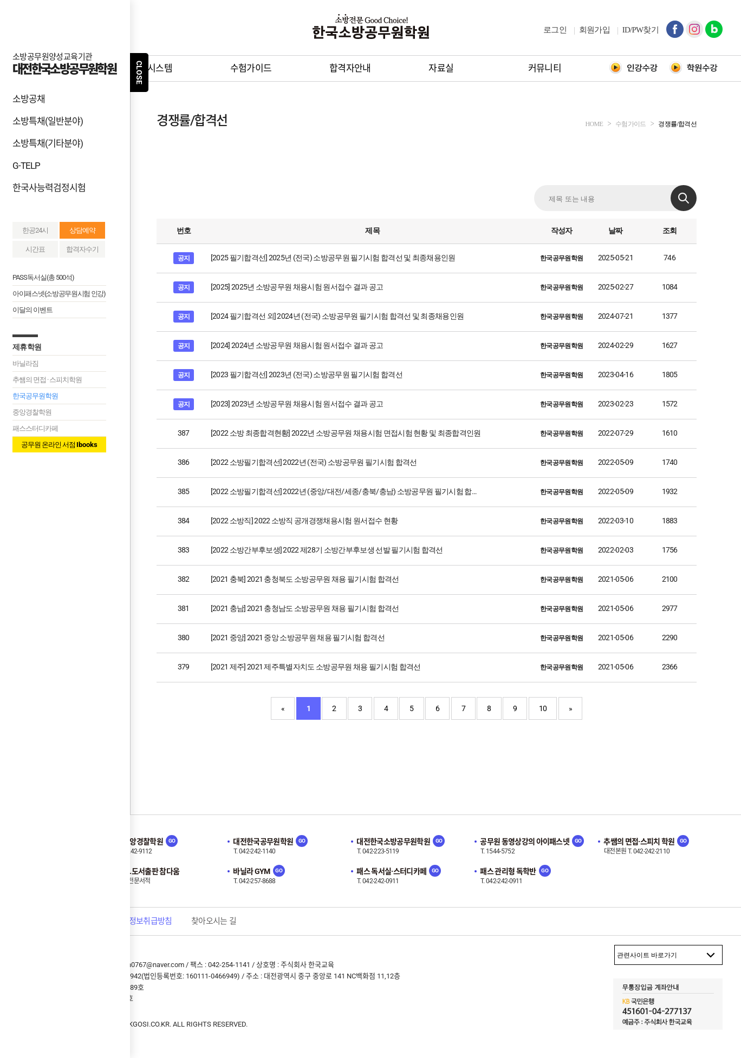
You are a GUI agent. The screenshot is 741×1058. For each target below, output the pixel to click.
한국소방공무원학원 (370, 26)
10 (543, 708)
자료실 (440, 68)
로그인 (555, 29)
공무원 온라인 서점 (59, 445)
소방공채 (28, 99)
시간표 (35, 249)
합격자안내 (350, 68)
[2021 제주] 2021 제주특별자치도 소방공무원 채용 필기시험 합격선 (316, 666)
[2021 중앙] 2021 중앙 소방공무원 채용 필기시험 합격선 (298, 637)
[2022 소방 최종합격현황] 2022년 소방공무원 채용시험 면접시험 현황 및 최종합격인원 (346, 433)
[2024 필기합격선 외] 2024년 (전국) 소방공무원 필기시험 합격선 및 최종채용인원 (337, 316)
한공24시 (35, 230)
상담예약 (82, 230)
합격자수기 (82, 249)
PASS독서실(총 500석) (43, 277)
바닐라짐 (25, 363)
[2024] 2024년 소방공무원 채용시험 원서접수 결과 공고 (297, 345)
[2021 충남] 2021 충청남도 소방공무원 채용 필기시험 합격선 (305, 608)
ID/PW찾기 (640, 29)
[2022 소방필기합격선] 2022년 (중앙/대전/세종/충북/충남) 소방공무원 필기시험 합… (343, 491)
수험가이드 (251, 68)
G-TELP (26, 165)
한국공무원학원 (35, 396)
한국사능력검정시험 (49, 187)
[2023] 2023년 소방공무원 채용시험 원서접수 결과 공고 (297, 403)
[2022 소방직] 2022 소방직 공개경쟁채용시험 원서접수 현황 (304, 520)
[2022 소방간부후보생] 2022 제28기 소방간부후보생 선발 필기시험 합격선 (327, 550)
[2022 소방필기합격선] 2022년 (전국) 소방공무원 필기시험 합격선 (314, 462)
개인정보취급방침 (143, 921)
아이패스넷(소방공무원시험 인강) (59, 294)
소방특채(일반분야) (47, 121)
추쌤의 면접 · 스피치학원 (47, 380)
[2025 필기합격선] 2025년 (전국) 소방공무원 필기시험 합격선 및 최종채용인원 (333, 257)
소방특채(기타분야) (47, 143)
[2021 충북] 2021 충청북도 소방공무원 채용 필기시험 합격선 (305, 579)
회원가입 (594, 29)
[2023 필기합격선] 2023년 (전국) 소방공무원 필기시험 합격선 (306, 374)
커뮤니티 (544, 68)
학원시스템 (151, 68)
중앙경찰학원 (31, 412)
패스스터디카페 (35, 428)
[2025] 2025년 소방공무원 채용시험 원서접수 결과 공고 (297, 286)
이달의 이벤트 (32, 310)
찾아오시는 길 (213, 921)
